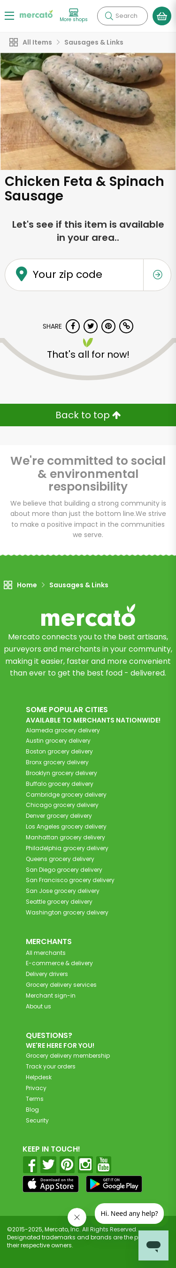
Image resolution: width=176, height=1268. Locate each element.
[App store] (51, 1184)
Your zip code (67, 275)
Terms (35, 1099)
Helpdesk (39, 1077)
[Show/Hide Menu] (9, 15)
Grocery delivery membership (68, 1056)
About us (38, 1006)
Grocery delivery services (61, 985)
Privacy (36, 1088)
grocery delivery (63, 730)
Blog (32, 1110)
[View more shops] (74, 15)
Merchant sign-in (51, 995)
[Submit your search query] (108, 16)
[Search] (122, 16)
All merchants (46, 953)
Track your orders (51, 1066)
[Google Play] (114, 1184)
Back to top (88, 415)
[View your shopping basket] (162, 16)
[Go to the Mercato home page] (36, 13)
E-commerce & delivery (59, 963)
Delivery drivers (47, 974)
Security (37, 1120)
